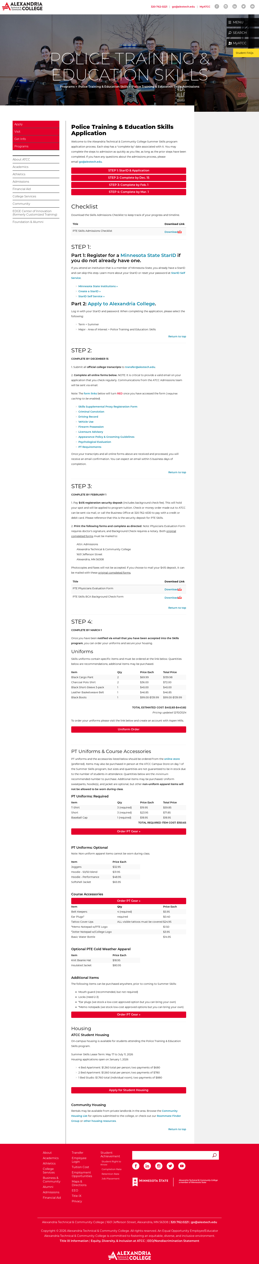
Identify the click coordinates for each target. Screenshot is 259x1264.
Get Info (20, 139)
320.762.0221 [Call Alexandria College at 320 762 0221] (180, 1222)
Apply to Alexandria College (121, 304)
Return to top (177, 336)
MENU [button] (238, 22)
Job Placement (110, 1178)
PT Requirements (89, 447)
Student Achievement (110, 1154)
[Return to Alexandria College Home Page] (22, 6)
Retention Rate (110, 1173)
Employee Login (79, 1159)
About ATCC (21, 159)
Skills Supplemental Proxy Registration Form (107, 406)
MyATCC (239, 43)
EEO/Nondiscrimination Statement (173, 1241)
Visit (17, 131)
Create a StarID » (89, 291)
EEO (75, 1190)
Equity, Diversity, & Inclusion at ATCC (118, 1241)
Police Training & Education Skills (103, 86)
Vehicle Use (86, 421)
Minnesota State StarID (148, 255)
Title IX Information (74, 1241)
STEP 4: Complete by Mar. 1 (129, 192)
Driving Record (88, 416)
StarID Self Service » (91, 296)
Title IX (76, 1196)
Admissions (21, 181)
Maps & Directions (79, 1183)
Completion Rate (111, 1169)
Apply (18, 124)
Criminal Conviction (91, 411)
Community (21, 203)
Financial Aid (22, 189)
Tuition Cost (80, 1167)
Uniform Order (129, 729)
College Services (24, 196)
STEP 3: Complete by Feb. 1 (128, 185)
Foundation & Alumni (28, 222)
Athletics (19, 174)
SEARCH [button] (240, 33)
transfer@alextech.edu (140, 367)
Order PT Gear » (128, 831)
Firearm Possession (91, 426)
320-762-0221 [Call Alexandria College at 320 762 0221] (159, 6)
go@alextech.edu (90, 161)
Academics (20, 167)
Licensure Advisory (90, 431)
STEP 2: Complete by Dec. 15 (128, 177)
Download (173, 232)
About (47, 1152)
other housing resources (100, 1121)
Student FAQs (244, 53)
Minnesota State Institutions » (98, 286)
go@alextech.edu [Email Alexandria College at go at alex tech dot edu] (183, 6)
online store (172, 759)
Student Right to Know (111, 1163)
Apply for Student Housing (128, 1090)
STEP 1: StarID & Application (128, 170)
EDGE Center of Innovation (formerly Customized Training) (35, 212)
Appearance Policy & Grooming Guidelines (106, 436)
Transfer (77, 1152)
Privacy (77, 1201)
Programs (67, 86)
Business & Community (51, 1179)
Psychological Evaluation (94, 442)
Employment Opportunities (82, 1174)
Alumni (48, 1187)
